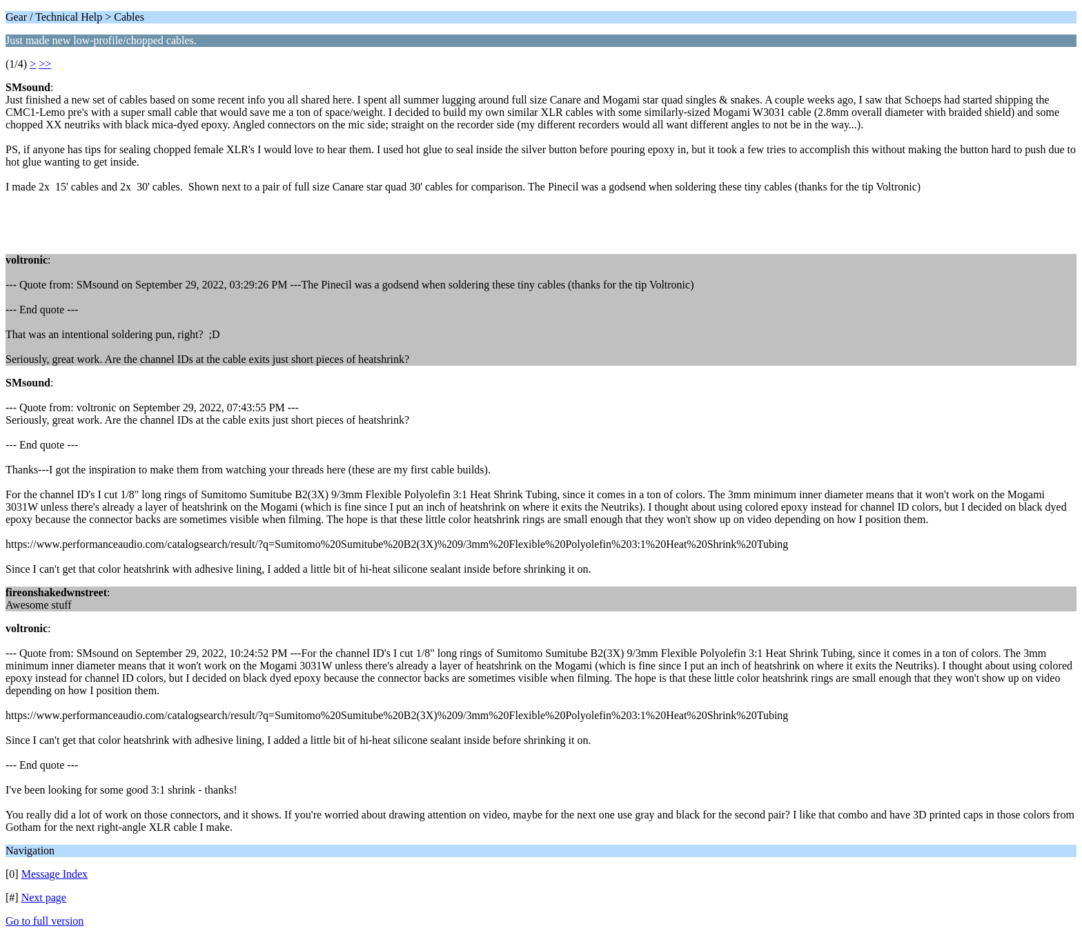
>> (45, 64)
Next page (43, 897)
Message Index (54, 874)
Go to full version (44, 921)
